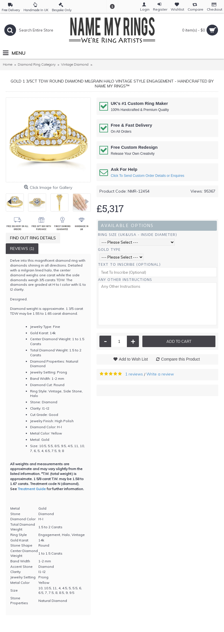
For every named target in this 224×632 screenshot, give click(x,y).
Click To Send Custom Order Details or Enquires (147, 176)
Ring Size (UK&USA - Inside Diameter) (137, 234)
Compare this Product (180, 359)
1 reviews (134, 374)
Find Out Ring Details (33, 237)
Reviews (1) (22, 248)
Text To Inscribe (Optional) (129, 264)
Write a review (160, 374)
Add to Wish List (133, 359)
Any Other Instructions (125, 279)
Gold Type (109, 249)
